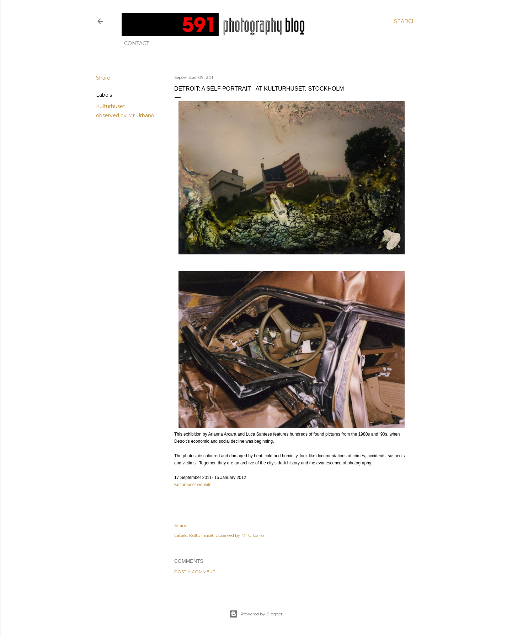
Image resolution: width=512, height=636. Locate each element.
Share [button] (103, 78)
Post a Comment (194, 571)
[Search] (405, 21)
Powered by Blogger (256, 614)
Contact (136, 43)
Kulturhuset (110, 106)
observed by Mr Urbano (125, 115)
